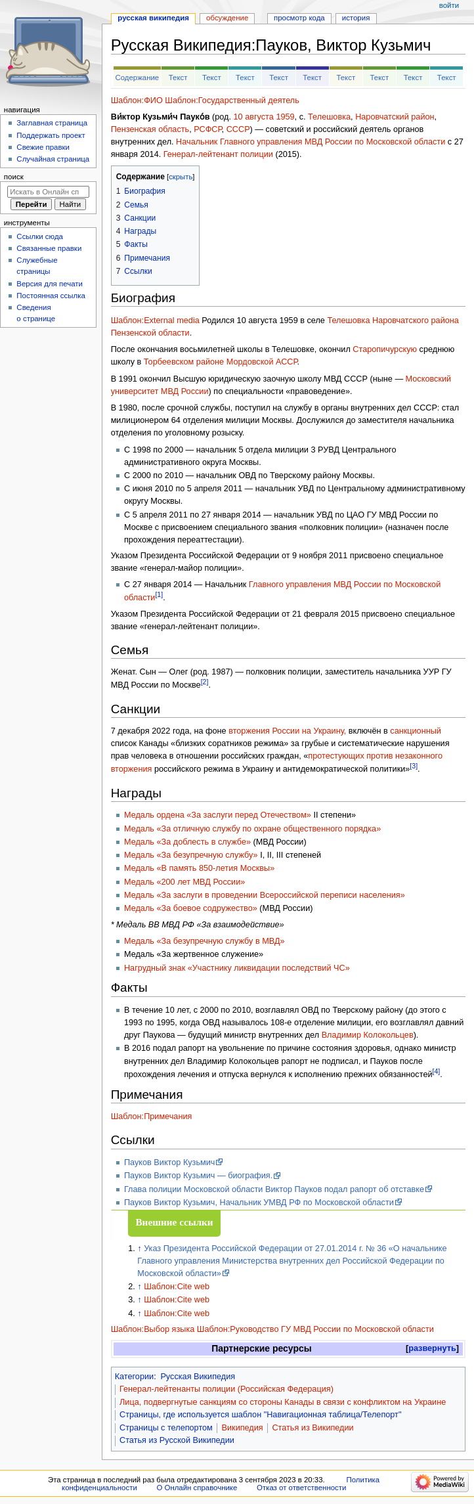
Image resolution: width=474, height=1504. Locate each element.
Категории (134, 1376)
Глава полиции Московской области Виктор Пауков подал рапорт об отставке (274, 1189)
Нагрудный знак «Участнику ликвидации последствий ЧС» (237, 968)
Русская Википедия (197, 1376)
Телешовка (329, 117)
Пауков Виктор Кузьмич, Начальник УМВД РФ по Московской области (259, 1202)
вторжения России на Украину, (287, 731)
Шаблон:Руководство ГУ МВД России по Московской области (315, 1329)
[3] (414, 766)
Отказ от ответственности (301, 1488)
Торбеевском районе (184, 361)
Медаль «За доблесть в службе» (187, 842)
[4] (437, 1071)
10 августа (254, 117)
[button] (432, 1348)
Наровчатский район (394, 117)
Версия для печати (49, 284)
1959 (285, 117)
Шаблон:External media (155, 320)
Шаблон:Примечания (151, 1116)
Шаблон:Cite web (176, 1286)
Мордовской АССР (261, 361)
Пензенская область (150, 129)
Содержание (137, 77)
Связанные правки (48, 248)
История (356, 18)
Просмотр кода (299, 18)
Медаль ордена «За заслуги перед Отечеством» (217, 815)
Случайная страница (52, 159)
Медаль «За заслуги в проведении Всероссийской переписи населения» (264, 895)
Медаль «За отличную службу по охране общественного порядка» (252, 828)
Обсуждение (227, 18)
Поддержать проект (50, 135)
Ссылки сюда (39, 236)
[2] (205, 682)
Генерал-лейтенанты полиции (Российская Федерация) (226, 1389)
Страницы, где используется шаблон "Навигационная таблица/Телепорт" (260, 1414)
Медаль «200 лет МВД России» (184, 882)
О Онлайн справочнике (196, 1488)
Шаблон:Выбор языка (153, 1329)
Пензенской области (150, 333)
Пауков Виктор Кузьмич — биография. (198, 1175)
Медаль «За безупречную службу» (191, 855)
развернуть (432, 1348)
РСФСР (207, 129)
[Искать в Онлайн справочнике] (48, 192)
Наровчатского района (415, 320)
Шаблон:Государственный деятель (232, 100)
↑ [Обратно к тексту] (139, 1248)
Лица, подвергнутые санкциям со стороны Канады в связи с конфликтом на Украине (282, 1402)
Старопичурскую (385, 349)
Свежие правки (43, 147)
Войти (449, 5)
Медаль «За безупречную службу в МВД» (204, 941)
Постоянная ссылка (50, 295)
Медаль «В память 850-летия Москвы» (199, 868)
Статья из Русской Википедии (176, 1440)
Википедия (242, 1427)
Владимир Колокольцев (368, 1035)
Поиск (14, 177)
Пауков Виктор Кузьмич (169, 1162)
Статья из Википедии (312, 1427)
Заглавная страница (51, 123)
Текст (178, 77)
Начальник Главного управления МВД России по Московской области (310, 141)
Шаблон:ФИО (137, 100)
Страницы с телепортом (166, 1427)
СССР (238, 129)
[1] (159, 594)
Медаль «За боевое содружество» (190, 908)
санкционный (415, 731)
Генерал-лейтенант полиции (218, 154)
